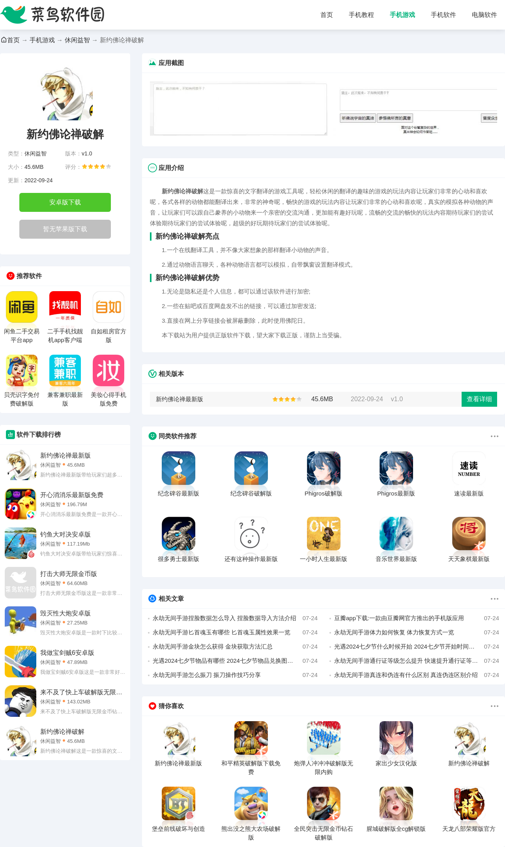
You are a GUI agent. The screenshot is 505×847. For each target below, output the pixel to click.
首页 (326, 14)
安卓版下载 (65, 202)
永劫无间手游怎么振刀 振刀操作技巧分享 (235, 675)
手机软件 (443, 14)
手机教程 (361, 14)
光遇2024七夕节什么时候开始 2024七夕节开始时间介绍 (416, 646)
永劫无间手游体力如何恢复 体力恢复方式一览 (416, 632)
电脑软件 (484, 14)
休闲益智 (77, 40)
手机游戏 (402, 14)
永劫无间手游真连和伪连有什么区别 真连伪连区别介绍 (416, 675)
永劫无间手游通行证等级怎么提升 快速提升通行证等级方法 (416, 661)
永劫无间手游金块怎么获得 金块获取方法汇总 (235, 646)
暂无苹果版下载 (65, 229)
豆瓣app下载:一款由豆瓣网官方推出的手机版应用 (416, 618)
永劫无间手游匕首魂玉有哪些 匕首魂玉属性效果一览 (235, 632)
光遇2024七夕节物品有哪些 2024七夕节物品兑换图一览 (235, 661)
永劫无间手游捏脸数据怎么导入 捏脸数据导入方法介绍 (235, 618)
